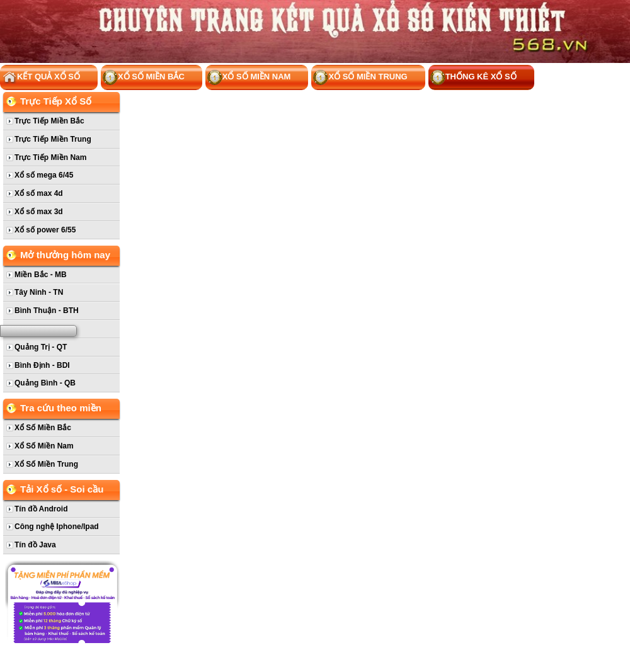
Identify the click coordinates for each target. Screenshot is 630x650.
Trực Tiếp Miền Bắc (49, 121)
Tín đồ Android (41, 509)
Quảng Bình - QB (45, 383)
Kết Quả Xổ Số (41, 78)
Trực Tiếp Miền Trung (52, 139)
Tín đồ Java (35, 544)
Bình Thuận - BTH (46, 310)
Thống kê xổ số (473, 78)
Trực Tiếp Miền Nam (50, 157)
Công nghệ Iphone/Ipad (56, 526)
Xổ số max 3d (38, 211)
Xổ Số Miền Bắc (144, 78)
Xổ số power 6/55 (45, 229)
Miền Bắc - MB (40, 274)
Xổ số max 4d (38, 193)
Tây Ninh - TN (38, 292)
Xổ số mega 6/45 (43, 175)
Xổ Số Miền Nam (249, 78)
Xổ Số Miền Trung (360, 78)
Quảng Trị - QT (40, 347)
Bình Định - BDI (42, 365)
